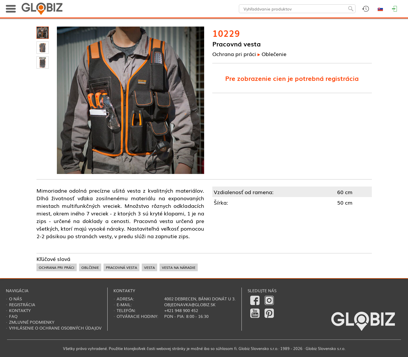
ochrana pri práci (56, 267)
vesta (149, 267)
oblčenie (90, 267)
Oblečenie (274, 54)
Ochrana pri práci (234, 54)
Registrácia (22, 304)
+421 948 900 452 (181, 310)
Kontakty (20, 310)
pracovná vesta (121, 267)
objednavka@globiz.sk (190, 304)
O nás (15, 299)
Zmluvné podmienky (31, 322)
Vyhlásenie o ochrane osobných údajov (55, 328)
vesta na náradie (178, 267)
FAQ (13, 316)
